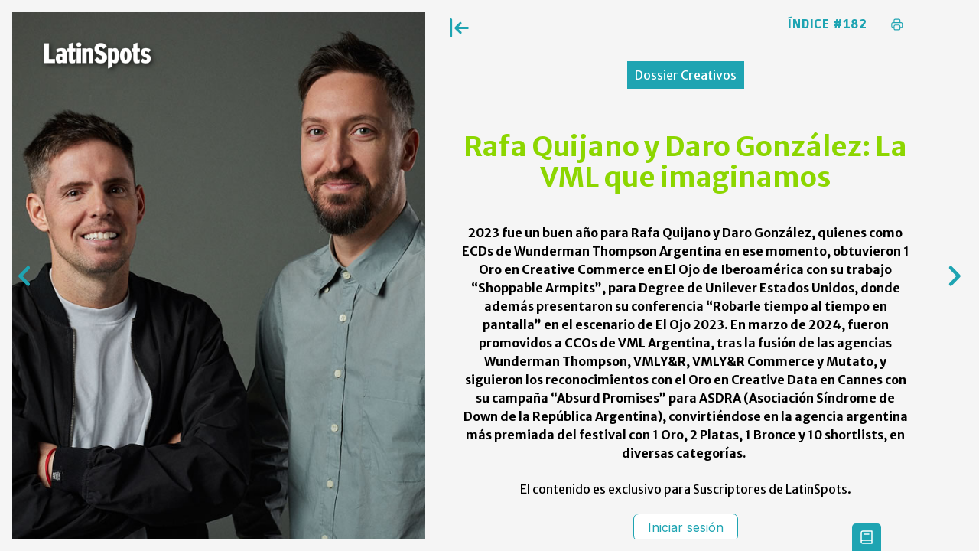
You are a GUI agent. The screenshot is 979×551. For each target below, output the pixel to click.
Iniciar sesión (686, 527)
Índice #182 (827, 24)
